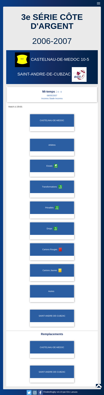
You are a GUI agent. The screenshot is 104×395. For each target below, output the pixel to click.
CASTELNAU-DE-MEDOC (48, 59)
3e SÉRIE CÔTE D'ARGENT (52, 21)
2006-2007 (52, 41)
